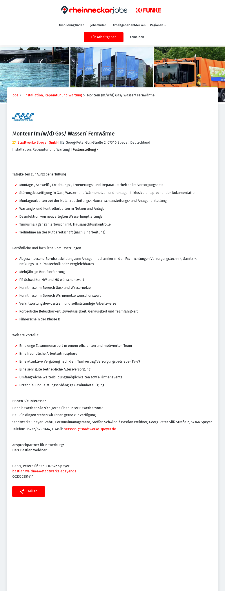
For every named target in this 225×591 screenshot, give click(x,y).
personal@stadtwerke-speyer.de (90, 429)
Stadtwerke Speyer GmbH (38, 142)
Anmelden (137, 37)
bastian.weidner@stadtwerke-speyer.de (44, 471)
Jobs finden (98, 25)
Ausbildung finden (71, 25)
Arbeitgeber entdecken (128, 25)
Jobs (14, 95)
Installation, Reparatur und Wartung (53, 95)
